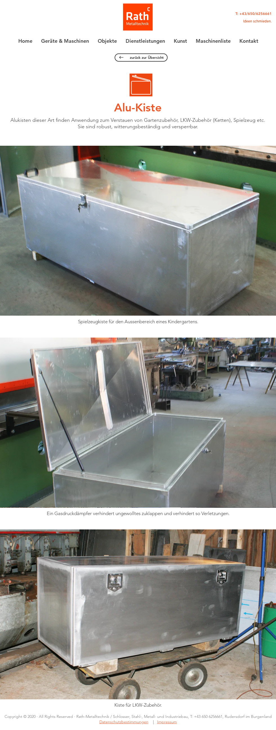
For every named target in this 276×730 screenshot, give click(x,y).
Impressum (167, 721)
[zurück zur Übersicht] (141, 57)
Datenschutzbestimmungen (123, 721)
